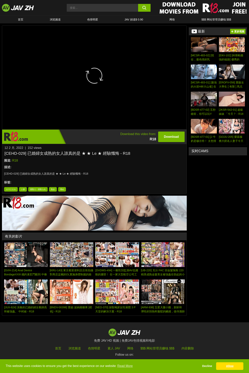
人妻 (23, 189)
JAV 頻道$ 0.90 (133, 19)
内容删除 (187, 348)
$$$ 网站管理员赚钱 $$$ (216, 19)
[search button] (144, 8)
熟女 (53, 189)
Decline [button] (207, 366)
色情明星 (92, 19)
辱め (62, 189)
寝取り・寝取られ (38, 189)
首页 (20, 19)
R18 (15, 160)
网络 (172, 19)
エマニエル (11, 189)
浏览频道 (55, 19)
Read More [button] (125, 366)
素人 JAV (114, 348)
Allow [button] (229, 366)
